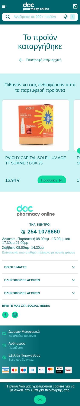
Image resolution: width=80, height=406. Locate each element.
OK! (39, 399)
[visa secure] (60, 370)
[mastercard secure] (51, 370)
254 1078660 (44, 231)
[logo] (39, 6)
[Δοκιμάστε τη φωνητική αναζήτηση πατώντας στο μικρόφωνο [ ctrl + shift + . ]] (65, 16)
